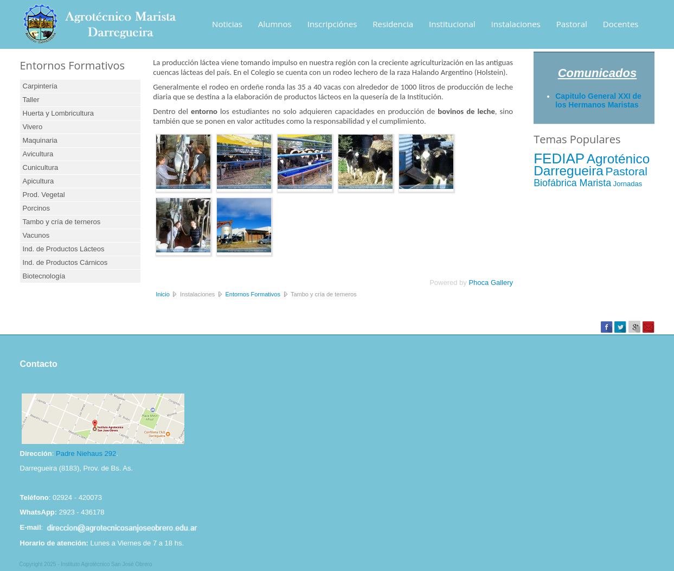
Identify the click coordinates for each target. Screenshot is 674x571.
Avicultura (38, 154)
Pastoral (571, 23)
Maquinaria (40, 140)
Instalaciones (516, 23)
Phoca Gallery (490, 282)
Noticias (227, 23)
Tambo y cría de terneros (62, 222)
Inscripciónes (332, 23)
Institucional (452, 23)
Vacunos (36, 235)
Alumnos (275, 23)
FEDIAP (559, 158)
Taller (31, 100)
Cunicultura (41, 167)
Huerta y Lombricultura (58, 113)
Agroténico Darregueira (592, 164)
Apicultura (38, 181)
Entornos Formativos (252, 294)
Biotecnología (44, 276)
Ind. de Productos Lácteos (64, 249)
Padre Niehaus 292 (86, 453)
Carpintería (40, 86)
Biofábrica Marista (572, 182)
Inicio (163, 294)
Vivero (33, 127)
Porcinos (36, 208)
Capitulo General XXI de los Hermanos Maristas (598, 100)
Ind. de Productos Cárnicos (65, 262)
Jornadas (627, 184)
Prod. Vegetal (44, 195)
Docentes (621, 23)
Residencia (393, 23)
